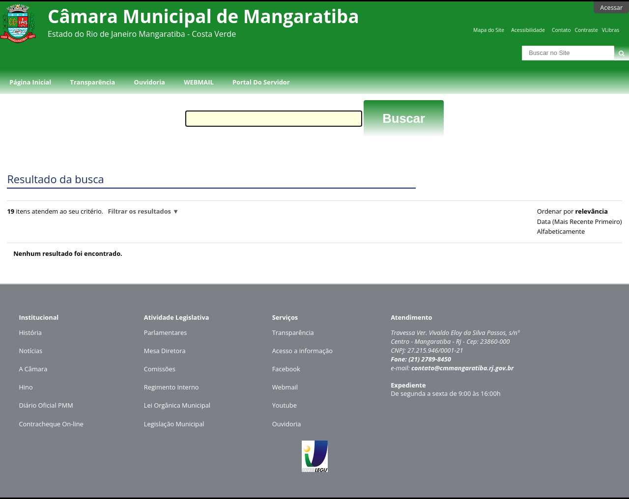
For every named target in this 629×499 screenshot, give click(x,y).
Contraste (586, 30)
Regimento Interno (171, 387)
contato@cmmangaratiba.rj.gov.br (462, 367)
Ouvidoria (149, 82)
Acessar (611, 7)
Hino (25, 387)
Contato (561, 30)
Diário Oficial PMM (46, 405)
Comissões (159, 368)
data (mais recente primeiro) (579, 221)
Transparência (92, 82)
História (30, 332)
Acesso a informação (302, 350)
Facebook (286, 368)
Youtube (284, 405)
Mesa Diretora (165, 350)
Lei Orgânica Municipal (177, 405)
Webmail (285, 387)
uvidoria (289, 423)
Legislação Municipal (174, 423)
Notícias (30, 350)
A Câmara (33, 368)
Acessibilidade (527, 30)
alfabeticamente (561, 231)
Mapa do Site (488, 30)
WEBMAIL (199, 82)
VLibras (611, 30)
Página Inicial (30, 82)
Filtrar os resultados (139, 211)
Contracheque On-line (51, 423)
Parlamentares (165, 332)
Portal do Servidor (260, 82)
